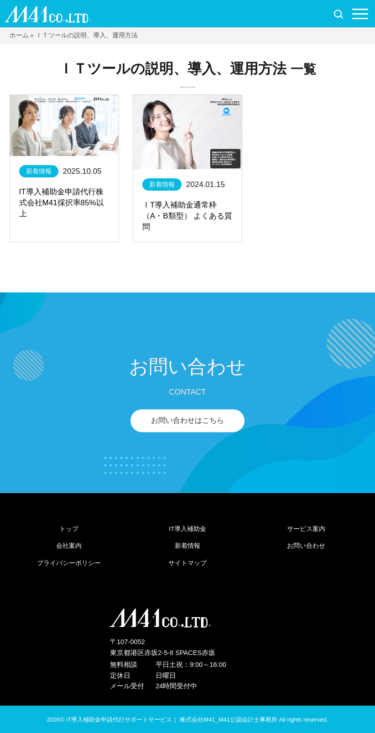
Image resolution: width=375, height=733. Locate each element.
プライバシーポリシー (69, 563)
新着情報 (39, 171)
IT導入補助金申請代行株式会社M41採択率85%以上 (61, 202)
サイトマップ (187, 563)
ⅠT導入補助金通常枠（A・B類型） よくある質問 (187, 216)
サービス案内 (306, 528)
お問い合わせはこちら (187, 420)
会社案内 (69, 545)
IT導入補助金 (187, 528)
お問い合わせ (306, 545)
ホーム (19, 35)
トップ (68, 528)
